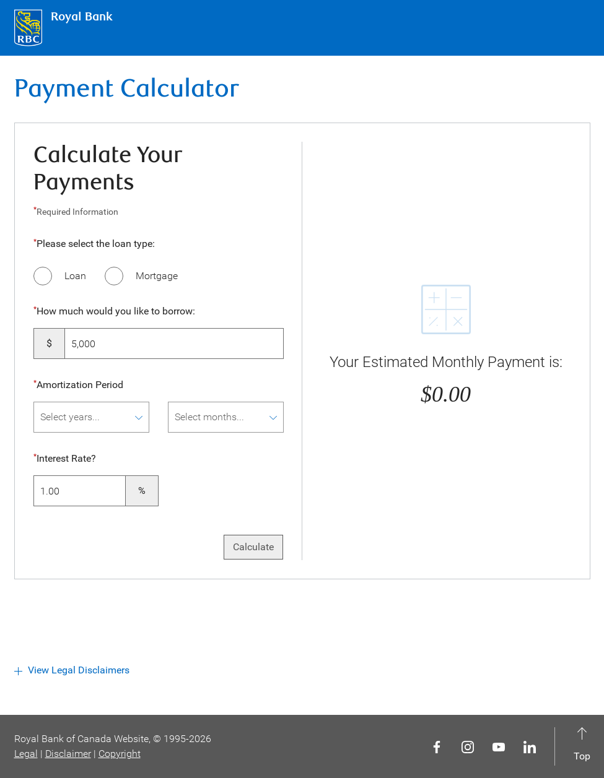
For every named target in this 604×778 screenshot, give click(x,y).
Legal (26, 753)
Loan (75, 276)
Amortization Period (80, 385)
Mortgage (157, 276)
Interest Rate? (65, 459)
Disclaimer (68, 753)
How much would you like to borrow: (116, 311)
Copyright (119, 753)
